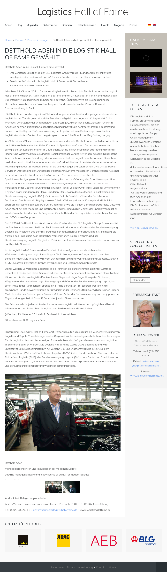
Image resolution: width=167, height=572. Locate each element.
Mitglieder (32, 25)
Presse (133, 25)
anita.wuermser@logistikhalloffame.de (55, 509)
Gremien (67, 25)
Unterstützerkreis (86, 25)
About (8, 25)
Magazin (119, 25)
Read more (140, 280)
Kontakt (101, 567)
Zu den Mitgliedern (144, 228)
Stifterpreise (50, 25)
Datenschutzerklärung (80, 567)
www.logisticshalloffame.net (147, 375)
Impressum (57, 567)
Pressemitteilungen (38, 40)
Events (105, 25)
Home (8, 40)
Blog (19, 25)
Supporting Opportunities (143, 244)
